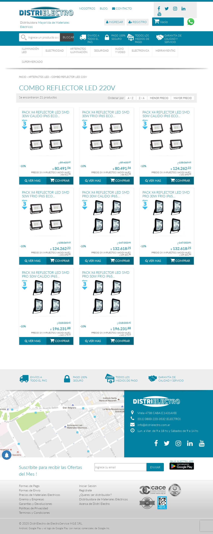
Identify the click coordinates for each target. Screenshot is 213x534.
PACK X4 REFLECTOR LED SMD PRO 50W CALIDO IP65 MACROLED (45, 274)
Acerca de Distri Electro (94, 503)
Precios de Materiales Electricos (39, 494)
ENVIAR (155, 467)
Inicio (22, 76)
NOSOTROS (87, 8)
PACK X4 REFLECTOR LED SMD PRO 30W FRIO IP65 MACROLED (166, 194)
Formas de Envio (29, 490)
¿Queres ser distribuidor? (95, 494)
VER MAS (33, 180)
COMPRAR (59, 180)
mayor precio (183, 98)
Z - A (141, 98)
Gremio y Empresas (31, 499)
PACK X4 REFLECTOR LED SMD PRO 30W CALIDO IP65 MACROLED (105, 194)
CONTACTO (122, 8)
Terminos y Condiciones (34, 512)
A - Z (130, 98)
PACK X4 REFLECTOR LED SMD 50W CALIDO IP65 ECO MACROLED (166, 113)
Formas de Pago (29, 486)
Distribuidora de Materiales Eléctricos (103, 499)
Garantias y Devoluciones (35, 503)
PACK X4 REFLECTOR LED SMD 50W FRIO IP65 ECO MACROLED (45, 194)
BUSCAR (68, 37)
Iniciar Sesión (87, 486)
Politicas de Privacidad (33, 508)
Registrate (85, 490)
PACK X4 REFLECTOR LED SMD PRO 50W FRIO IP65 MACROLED (105, 274)
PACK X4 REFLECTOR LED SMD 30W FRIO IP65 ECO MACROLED (105, 113)
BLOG (104, 8)
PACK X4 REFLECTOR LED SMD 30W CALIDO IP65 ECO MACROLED (45, 113)
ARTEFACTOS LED (38, 76)
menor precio (159, 98)
